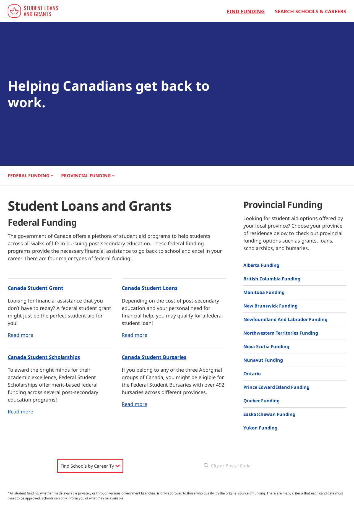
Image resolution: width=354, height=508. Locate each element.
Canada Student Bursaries (154, 357)
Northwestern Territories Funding (280, 333)
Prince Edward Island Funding (276, 387)
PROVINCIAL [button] (88, 176)
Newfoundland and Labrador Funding (285, 319)
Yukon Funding (260, 428)
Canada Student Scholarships (44, 357)
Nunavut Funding (263, 360)
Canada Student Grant (35, 288)
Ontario (252, 374)
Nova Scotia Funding (266, 346)
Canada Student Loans (150, 288)
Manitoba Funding (264, 292)
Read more (20, 335)
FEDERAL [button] (30, 176)
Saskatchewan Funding (269, 414)
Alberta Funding (261, 265)
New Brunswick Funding (270, 306)
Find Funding (246, 11)
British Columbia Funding (271, 279)
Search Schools (90, 479)
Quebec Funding (261, 401)
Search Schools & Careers (310, 11)
